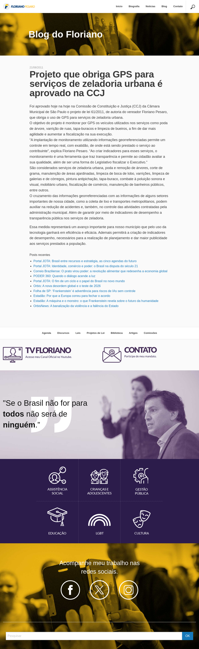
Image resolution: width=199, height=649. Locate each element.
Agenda (46, 332)
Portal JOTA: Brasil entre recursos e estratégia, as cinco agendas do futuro (85, 261)
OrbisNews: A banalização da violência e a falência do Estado (76, 306)
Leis (78, 332)
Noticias (150, 6)
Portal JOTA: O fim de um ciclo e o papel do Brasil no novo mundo (79, 281)
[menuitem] (119, 6)
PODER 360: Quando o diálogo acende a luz (64, 276)
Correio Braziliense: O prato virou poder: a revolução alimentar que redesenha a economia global (100, 271)
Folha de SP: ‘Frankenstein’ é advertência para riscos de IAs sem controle (84, 291)
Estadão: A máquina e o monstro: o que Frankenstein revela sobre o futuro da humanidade (95, 301)
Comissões (150, 332)
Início (119, 6)
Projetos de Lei (96, 332)
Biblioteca (117, 332)
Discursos (63, 332)
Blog (164, 6)
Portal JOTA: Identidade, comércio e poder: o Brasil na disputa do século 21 (85, 266)
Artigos (133, 332)
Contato (178, 6)
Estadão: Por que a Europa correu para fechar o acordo (71, 295)
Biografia (134, 6)
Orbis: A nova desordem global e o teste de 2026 (67, 286)
